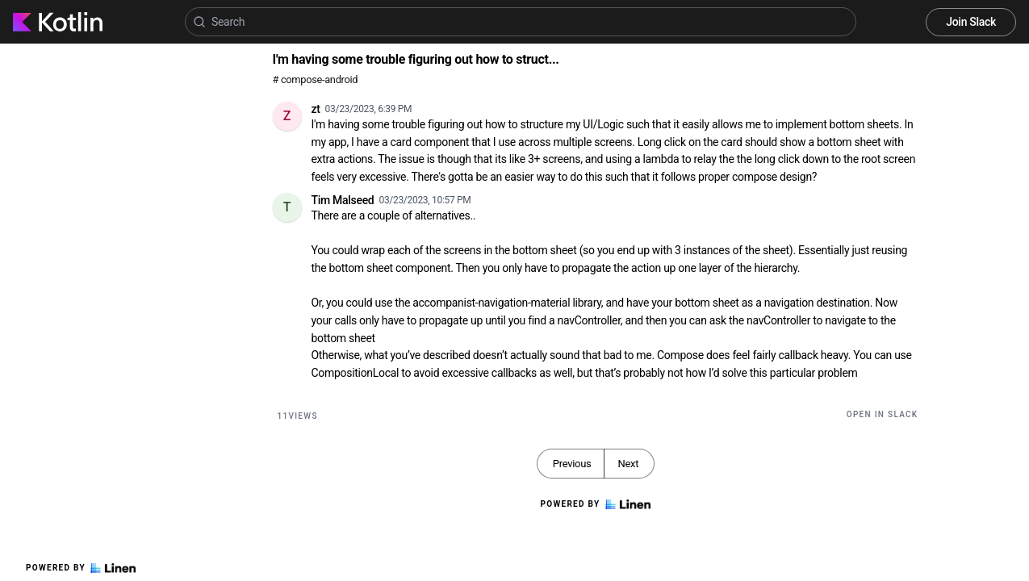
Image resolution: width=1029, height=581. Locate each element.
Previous (572, 464)
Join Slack (971, 21)
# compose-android (315, 79)
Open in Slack (882, 414)
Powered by (81, 568)
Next (627, 464)
